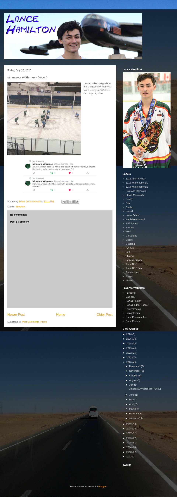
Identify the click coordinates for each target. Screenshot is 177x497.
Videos (129, 280)
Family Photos (133, 309)
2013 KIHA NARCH (136, 178)
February (134, 413)
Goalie (129, 207)
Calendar (130, 296)
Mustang (130, 243)
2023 (129, 348)
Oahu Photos (133, 321)
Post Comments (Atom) (34, 321)
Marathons (131, 235)
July (131, 384)
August (133, 380)
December (135, 366)
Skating (129, 256)
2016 (129, 438)
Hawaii (129, 211)
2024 (129, 343)
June (132, 394)
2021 (129, 357)
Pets (128, 252)
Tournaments (132, 272)
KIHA (128, 231)
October (133, 375)
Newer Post (16, 314)
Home (60, 314)
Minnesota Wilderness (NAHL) (145, 388)
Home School (133, 215)
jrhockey (20, 206)
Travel (129, 276)
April (132, 404)
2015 (129, 442)
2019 (129, 424)
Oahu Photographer (136, 317)
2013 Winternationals (137, 182)
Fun (128, 203)
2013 (129, 452)
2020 (129, 362)
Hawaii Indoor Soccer (137, 305)
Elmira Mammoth (135, 195)
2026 (129, 334)
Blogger (102, 486)
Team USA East (134, 268)
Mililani (129, 239)
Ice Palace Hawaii (135, 219)
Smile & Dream (134, 260)
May (131, 399)
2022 (129, 352)
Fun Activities (133, 313)
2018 (129, 428)
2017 (129, 433)
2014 (129, 447)
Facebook (131, 292)
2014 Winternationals (137, 186)
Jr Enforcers (132, 223)
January (133, 418)
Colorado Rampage (136, 191)
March (133, 408)
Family (129, 199)
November (135, 370)
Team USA (131, 264)
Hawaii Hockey (133, 300)
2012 (129, 456)
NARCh (130, 247)
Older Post (104, 314)
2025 (129, 338)
